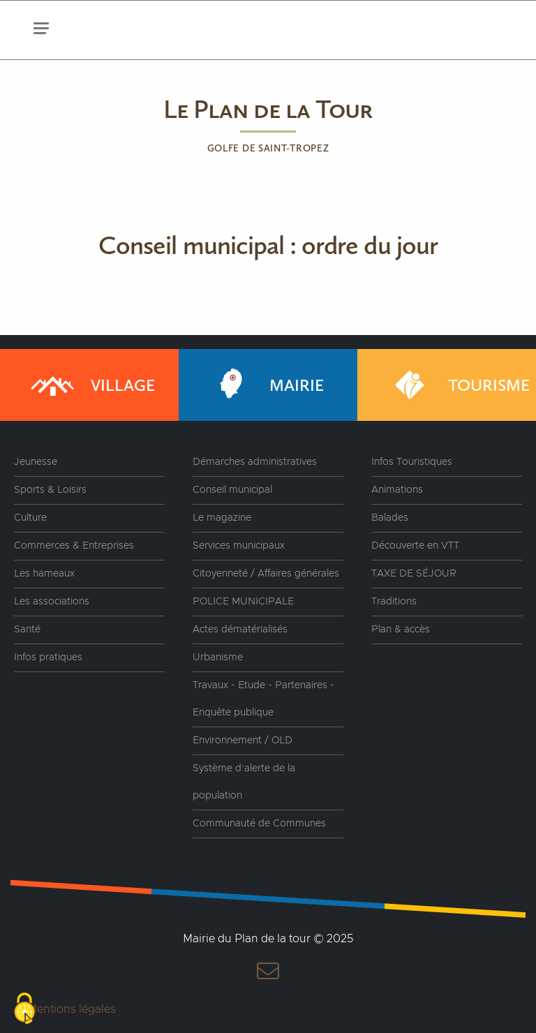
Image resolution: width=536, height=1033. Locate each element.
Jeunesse (35, 462)
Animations (397, 490)
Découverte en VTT (415, 546)
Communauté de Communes (259, 823)
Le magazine (222, 518)
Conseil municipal (232, 490)
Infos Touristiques (411, 462)
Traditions (394, 602)
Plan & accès (400, 629)
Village (91, 385)
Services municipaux (239, 546)
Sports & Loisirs (50, 490)
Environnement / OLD (242, 740)
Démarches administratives (255, 462)
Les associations (51, 602)
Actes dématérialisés (240, 629)
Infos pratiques (48, 657)
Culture (30, 518)
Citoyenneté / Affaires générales (266, 574)
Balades (389, 518)
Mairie (265, 385)
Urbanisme (218, 657)
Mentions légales (71, 1009)
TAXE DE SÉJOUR (413, 574)
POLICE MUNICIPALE (243, 602)
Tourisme (457, 385)
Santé (27, 629)
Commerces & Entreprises (74, 546)
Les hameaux (44, 574)
